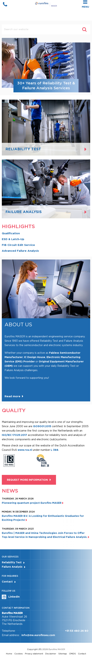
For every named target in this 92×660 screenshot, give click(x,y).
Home (9, 653)
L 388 (54, 449)
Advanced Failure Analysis (20, 250)
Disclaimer (50, 653)
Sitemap (62, 653)
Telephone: (8, 630)
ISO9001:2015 (42, 426)
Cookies (18, 653)
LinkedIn (11, 597)
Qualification (11, 233)
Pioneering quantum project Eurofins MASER (32, 502)
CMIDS (72, 653)
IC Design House (34, 357)
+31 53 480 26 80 (76, 630)
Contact (7, 581)
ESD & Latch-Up (13, 239)
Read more (12, 396)
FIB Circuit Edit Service (18, 245)
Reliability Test (12, 562)
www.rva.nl (25, 449)
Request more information (27, 479)
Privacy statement (34, 653)
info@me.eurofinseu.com (38, 635)
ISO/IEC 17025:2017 (14, 435)
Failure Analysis (12, 566)
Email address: (11, 635)
